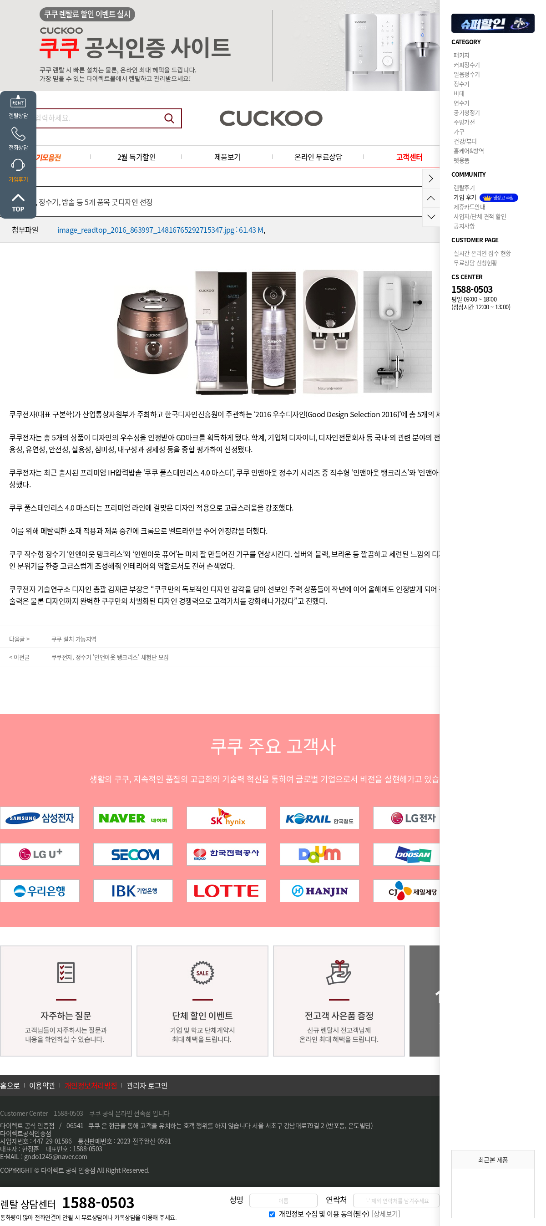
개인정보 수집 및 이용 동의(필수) (324, 1214)
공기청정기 (467, 112)
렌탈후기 (464, 187)
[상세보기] (385, 1214)
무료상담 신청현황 (475, 262)
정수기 (462, 83)
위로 (18, 203)
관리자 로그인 (147, 1085)
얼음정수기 (467, 74)
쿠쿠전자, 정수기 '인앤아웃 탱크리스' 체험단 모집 (110, 657)
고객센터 (409, 156)
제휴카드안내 (469, 206)
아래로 (431, 217)
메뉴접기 (431, 179)
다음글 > (19, 638)
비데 (459, 93)
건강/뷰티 (465, 141)
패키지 (462, 55)
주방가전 (464, 121)
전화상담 (18, 147)
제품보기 (227, 156)
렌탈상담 (18, 116)
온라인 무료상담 (318, 156)
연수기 (462, 102)
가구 (459, 131)
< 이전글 (19, 657)
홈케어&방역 (469, 150)
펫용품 (462, 160)
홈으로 (10, 1085)
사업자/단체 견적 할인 (480, 216)
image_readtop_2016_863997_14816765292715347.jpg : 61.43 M (160, 229)
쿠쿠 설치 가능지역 (73, 638)
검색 (169, 118)
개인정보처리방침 (91, 1085)
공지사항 (464, 225)
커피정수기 (467, 64)
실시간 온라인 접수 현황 (482, 253)
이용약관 (42, 1085)
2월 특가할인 (136, 156)
